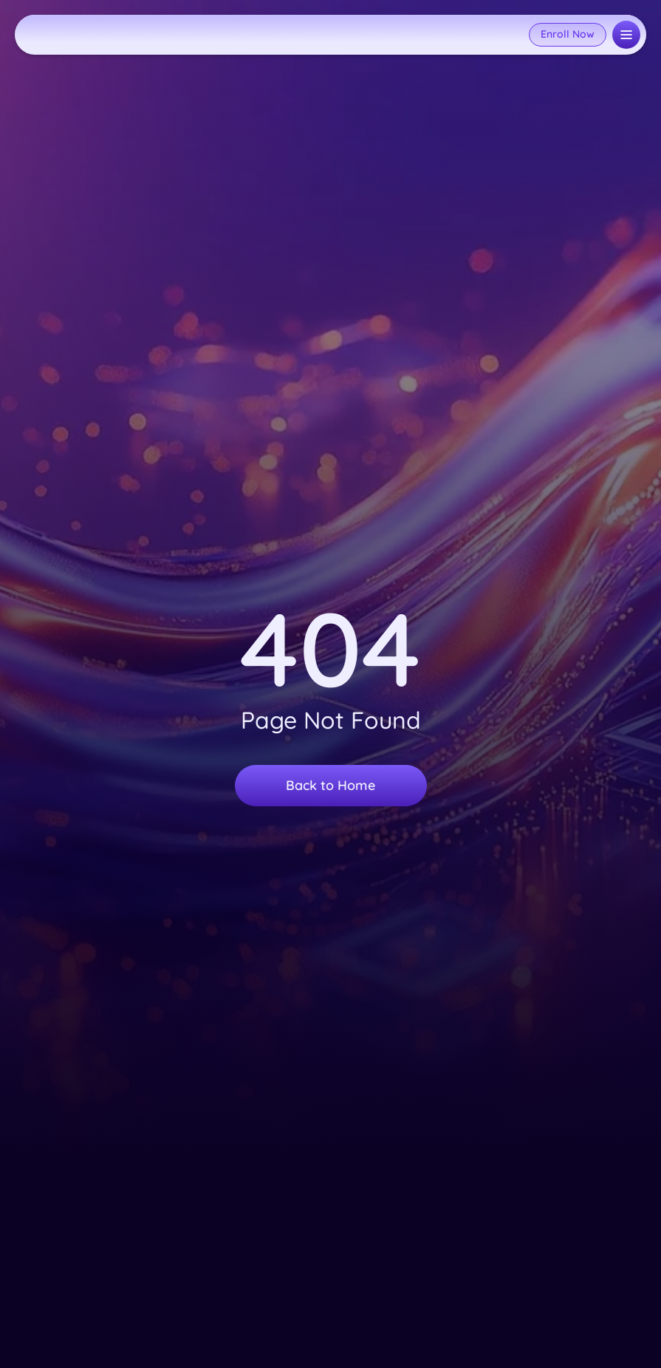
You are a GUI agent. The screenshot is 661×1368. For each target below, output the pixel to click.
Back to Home (330, 785)
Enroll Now (568, 34)
